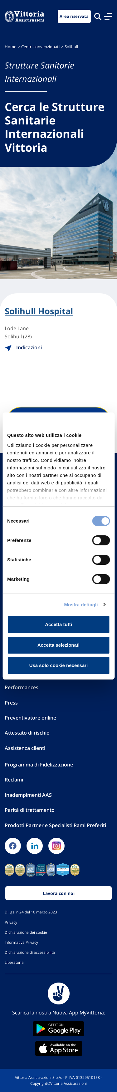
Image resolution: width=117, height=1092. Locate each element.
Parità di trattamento (30, 809)
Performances (21, 687)
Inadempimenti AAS (28, 794)
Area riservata (74, 16)
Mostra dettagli (81, 604)
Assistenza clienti (25, 748)
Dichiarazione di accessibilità (30, 952)
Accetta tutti (58, 624)
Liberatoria (14, 962)
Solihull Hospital (39, 311)
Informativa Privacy (21, 942)
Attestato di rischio (27, 732)
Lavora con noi (59, 893)
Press (11, 702)
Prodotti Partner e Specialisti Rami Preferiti (55, 825)
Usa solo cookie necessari (58, 665)
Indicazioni (23, 347)
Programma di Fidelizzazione (39, 764)
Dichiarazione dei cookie (26, 932)
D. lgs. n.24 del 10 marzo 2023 (31, 911)
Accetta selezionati (58, 645)
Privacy (11, 922)
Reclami (14, 779)
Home (10, 46)
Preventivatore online (30, 717)
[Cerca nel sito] (97, 16)
